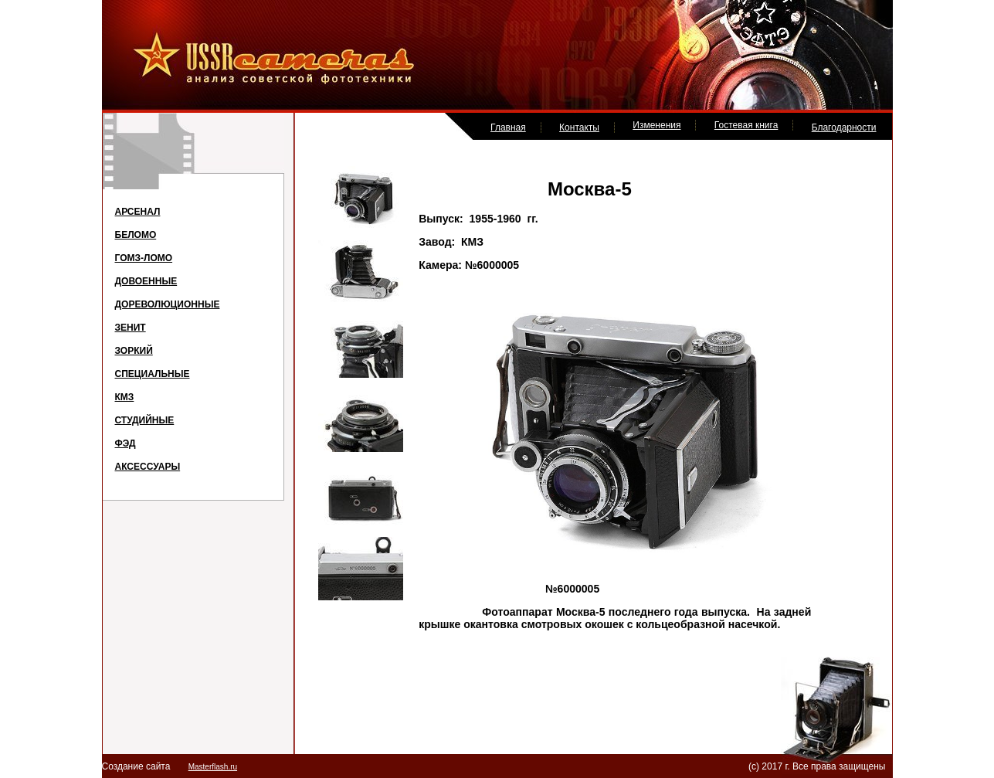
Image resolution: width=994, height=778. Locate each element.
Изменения (656, 125)
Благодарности (844, 127)
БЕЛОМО (136, 234)
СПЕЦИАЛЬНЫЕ (152, 374)
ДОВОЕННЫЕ (146, 281)
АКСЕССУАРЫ (148, 466)
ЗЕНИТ (130, 327)
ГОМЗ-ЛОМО (144, 258)
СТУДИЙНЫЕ (145, 420)
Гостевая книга (746, 125)
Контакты (579, 127)
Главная (508, 127)
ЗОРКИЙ (134, 350)
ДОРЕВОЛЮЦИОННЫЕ (167, 304)
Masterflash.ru (212, 767)
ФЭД (125, 443)
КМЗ (124, 397)
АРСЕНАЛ (138, 211)
